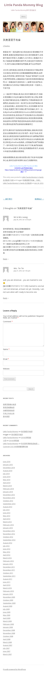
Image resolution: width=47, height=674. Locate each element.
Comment (8, 321)
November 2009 (9, 597)
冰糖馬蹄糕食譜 (8, 410)
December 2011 (9, 567)
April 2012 (6, 555)
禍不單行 (7, 199)
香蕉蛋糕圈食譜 (8, 407)
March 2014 (7, 486)
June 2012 (6, 549)
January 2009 (8, 627)
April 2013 (6, 519)
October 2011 (8, 573)
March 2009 (7, 621)
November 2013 (9, 498)
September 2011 (9, 576)
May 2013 (6, 516)
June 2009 (6, 612)
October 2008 (8, 636)
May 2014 (6, 480)
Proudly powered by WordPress (14, 669)
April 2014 (6, 483)
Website (6, 368)
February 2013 (8, 525)
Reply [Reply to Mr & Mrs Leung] (5, 259)
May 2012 (6, 552)
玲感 (12, 180)
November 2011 (9, 570)
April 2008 (6, 639)
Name (6, 349)
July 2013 (6, 510)
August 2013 (7, 507)
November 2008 (9, 633)
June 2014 (6, 477)
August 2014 (7, 470)
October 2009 (8, 600)
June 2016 (6, 461)
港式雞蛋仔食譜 (26, 431)
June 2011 (6, 582)
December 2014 (9, 467)
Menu (23, 16)
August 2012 (7, 543)
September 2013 (9, 504)
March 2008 (7, 642)
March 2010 (7, 588)
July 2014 (6, 474)
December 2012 (9, 531)
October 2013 (8, 501)
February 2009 (8, 624)
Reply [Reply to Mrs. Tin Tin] (5, 298)
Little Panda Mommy (10, 431)
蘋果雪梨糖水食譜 (9, 404)
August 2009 (7, 606)
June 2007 (6, 651)
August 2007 (7, 645)
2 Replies (6, 46)
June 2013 (6, 513)
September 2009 (9, 603)
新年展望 (6, 416)
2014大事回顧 (26, 437)
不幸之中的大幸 (8, 413)
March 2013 (7, 522)
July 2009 (6, 609)
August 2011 (7, 579)
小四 (4, 440)
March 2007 (7, 654)
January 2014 (8, 492)
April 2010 (6, 585)
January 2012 (8, 564)
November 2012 (9, 534)
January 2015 (8, 464)
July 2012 (6, 546)
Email (6, 359)
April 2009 (6, 618)
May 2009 (6, 615)
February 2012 (8, 561)
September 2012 (9, 540)
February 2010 (8, 591)
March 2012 (7, 558)
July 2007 (6, 648)
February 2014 (8, 489)
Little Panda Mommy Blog (23, 5)
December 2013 (9, 495)
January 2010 (8, 594)
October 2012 (8, 537)
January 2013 (8, 528)
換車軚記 (39, 199)
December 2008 (9, 630)
